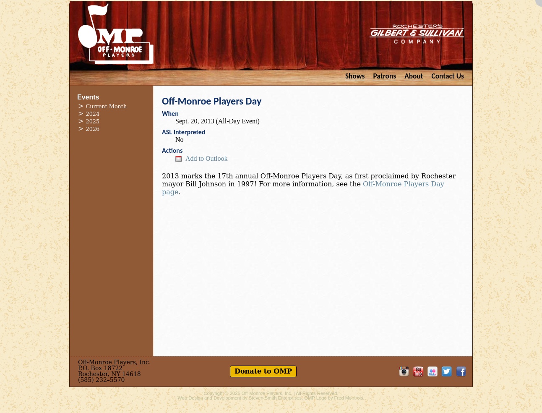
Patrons (384, 75)
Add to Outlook (206, 158)
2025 (93, 121)
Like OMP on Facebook (461, 371)
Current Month (106, 106)
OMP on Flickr (432, 371)
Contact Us (448, 75)
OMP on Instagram (404, 371)
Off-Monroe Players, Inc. (267, 393)
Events (88, 97)
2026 (93, 129)
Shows (355, 75)
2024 (93, 114)
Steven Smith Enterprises (275, 397)
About (413, 75)
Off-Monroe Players (116, 33)
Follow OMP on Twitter (447, 371)
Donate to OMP (263, 371)
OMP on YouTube (418, 371)
